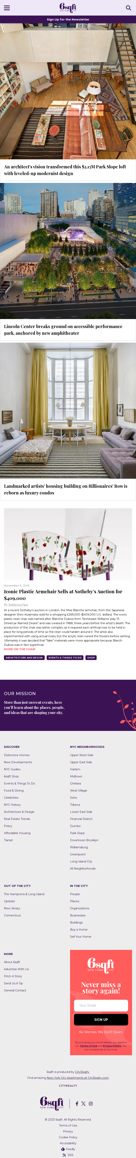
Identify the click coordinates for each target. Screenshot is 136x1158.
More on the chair (19, 649)
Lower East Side (81, 812)
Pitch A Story (13, 976)
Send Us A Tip (13, 983)
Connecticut (12, 915)
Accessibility (68, 1143)
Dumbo (75, 826)
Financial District (81, 819)
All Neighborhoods (82, 868)
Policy (8, 826)
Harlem (75, 769)
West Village (78, 790)
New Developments (18, 762)
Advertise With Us (16, 969)
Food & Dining (14, 790)
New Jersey (12, 908)
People (75, 894)
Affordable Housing (17, 833)
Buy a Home (79, 929)
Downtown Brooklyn (84, 840)
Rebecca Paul (18, 604)
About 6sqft (12, 962)
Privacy (68, 1131)
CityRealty (82, 1072)
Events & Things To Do (65, 657)
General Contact (15, 990)
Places (74, 901)
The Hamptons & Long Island (24, 894)
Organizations (79, 908)
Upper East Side (81, 762)
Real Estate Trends (17, 819)
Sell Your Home (80, 936)
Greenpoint (78, 854)
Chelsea (75, 783)
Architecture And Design (24, 657)
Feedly (68, 1149)
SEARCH (129, 7)
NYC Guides (12, 769)
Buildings (76, 922)
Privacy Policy (112, 1045)
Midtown (76, 776)
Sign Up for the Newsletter (68, 19)
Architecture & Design (19, 812)
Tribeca (75, 805)
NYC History (12, 805)
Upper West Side (81, 755)
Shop (91, 657)
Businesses (77, 915)
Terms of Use (88, 1045)
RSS (68, 1155)
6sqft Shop (11, 776)
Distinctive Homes (17, 755)
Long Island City (81, 861)
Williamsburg (79, 847)
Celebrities (11, 797)
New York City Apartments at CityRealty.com (78, 1078)
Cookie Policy (68, 1137)
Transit (8, 840)
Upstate (9, 901)
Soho (73, 797)
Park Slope (77, 833)
